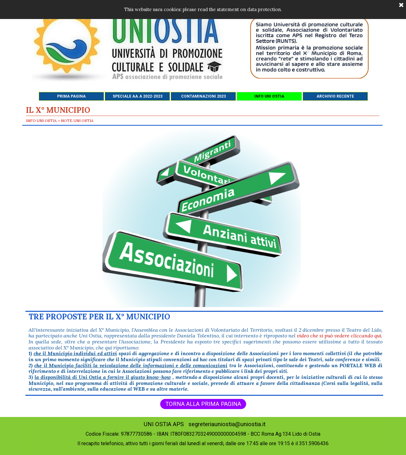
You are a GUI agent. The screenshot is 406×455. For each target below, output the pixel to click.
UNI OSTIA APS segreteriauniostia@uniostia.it (204, 424)
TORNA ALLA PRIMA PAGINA (203, 404)
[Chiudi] (401, 5)
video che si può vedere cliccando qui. (340, 335)
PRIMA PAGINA (71, 96)
